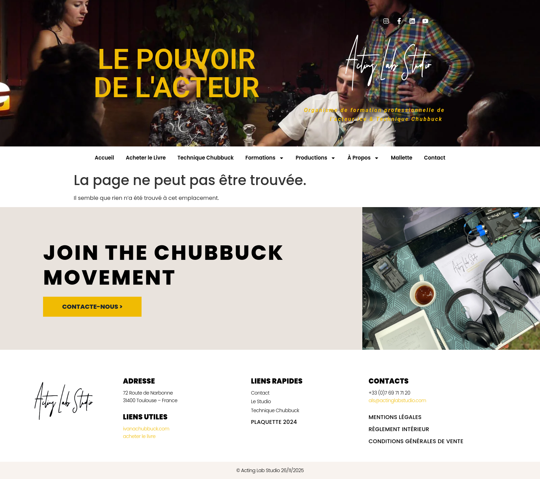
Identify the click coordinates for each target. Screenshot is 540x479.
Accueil (104, 157)
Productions (316, 158)
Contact (434, 157)
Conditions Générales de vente (415, 441)
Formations (264, 158)
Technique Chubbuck (205, 157)
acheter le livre (139, 436)
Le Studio (261, 401)
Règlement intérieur (398, 429)
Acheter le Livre (146, 157)
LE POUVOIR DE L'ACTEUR (177, 73)
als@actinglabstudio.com (397, 400)
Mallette (401, 157)
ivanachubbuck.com (146, 428)
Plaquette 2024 (274, 422)
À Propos (363, 158)
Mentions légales (395, 417)
